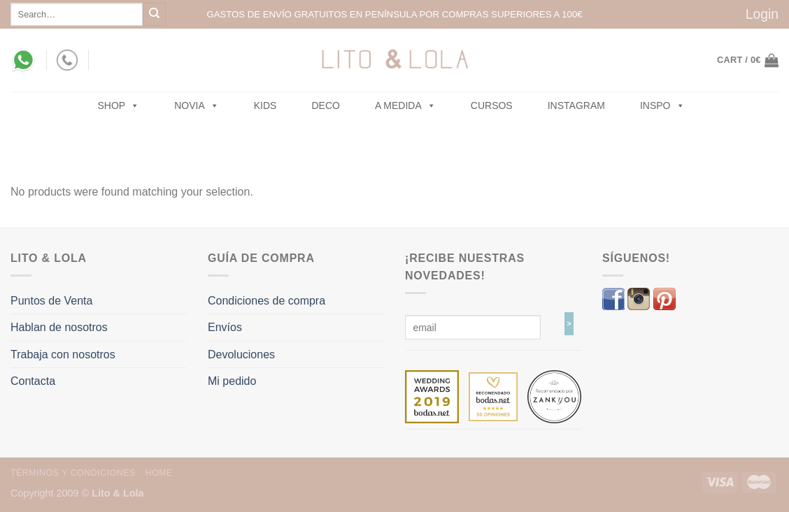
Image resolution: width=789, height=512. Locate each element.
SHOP (119, 105)
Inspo (662, 105)
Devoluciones (241, 354)
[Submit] (154, 14)
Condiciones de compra (266, 301)
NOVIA (196, 105)
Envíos (225, 327)
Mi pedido (232, 381)
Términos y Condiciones (73, 473)
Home (159, 473)
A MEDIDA (405, 105)
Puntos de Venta (51, 301)
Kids (265, 105)
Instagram (576, 105)
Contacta (32, 381)
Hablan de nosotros (59, 327)
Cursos (492, 105)
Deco (325, 105)
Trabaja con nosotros (62, 354)
